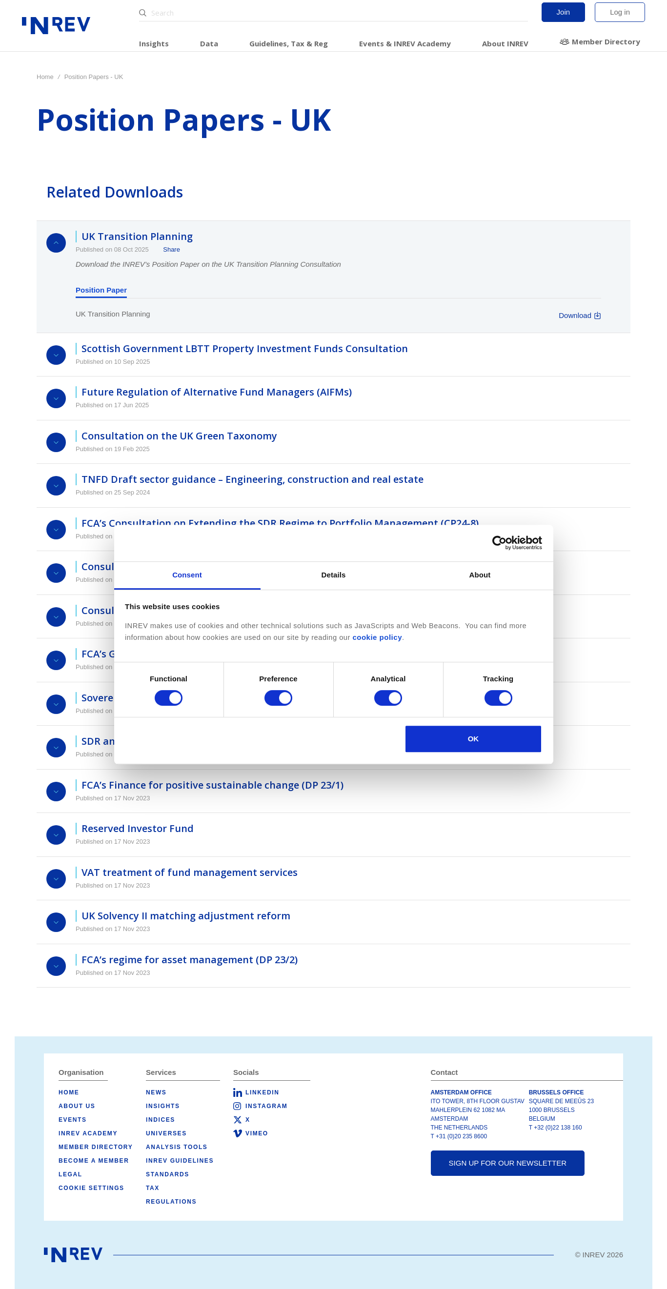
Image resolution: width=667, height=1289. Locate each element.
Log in (620, 12)
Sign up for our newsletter (507, 1163)
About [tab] (480, 575)
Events (73, 1119)
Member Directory (606, 41)
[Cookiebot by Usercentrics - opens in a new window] (499, 542)
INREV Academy (88, 1133)
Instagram (266, 1106)
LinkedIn (262, 1092)
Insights (154, 43)
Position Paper (101, 290)
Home (45, 76)
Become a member (94, 1160)
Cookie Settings (91, 1188)
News (156, 1092)
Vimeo (256, 1133)
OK (473, 738)
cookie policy (377, 637)
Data (209, 43)
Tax (153, 1188)
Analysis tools (176, 1147)
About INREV (505, 43)
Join (563, 12)
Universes (166, 1133)
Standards (167, 1174)
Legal (70, 1174)
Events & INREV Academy (405, 43)
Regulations (171, 1201)
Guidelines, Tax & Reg (288, 43)
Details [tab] (334, 575)
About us (77, 1106)
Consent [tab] (187, 575)
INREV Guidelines (180, 1160)
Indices (160, 1119)
